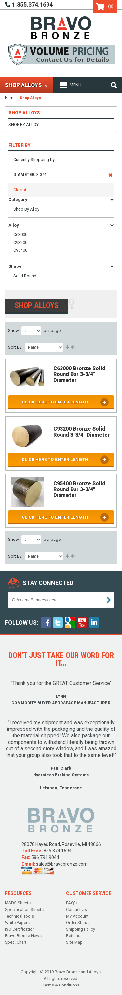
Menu (75, 84)
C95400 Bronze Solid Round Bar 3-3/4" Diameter (79, 489)
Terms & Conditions (61, 985)
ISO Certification (20, 929)
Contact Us (76, 909)
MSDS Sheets (18, 903)
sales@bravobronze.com (62, 863)
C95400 (20, 250)
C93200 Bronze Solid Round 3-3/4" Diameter (81, 432)
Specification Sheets (24, 909)
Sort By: (15, 347)
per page (52, 330)
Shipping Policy (80, 929)
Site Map (74, 942)
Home (10, 98)
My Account (77, 916)
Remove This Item (110, 176)
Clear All (21, 189)
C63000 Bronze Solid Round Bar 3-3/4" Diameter (79, 374)
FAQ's (71, 903)
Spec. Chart (15, 942)
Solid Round (24, 275)
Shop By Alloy (23, 124)
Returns (73, 935)
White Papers (17, 922)
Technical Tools (19, 916)
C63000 (20, 234)
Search (113, 85)
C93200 (20, 242)
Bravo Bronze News (23, 935)
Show (13, 330)
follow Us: (21, 622)
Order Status (77, 922)
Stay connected (48, 582)
